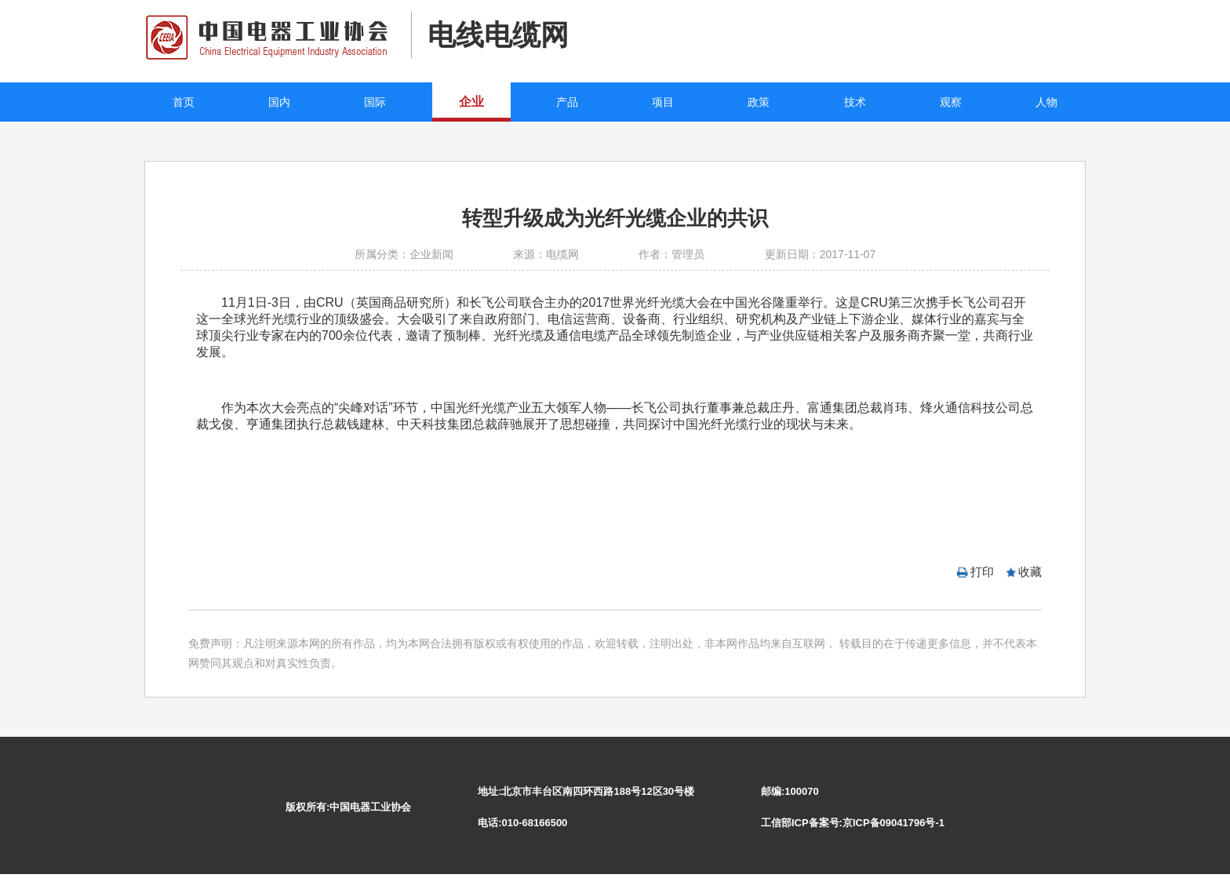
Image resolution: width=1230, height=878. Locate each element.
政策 (759, 102)
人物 (1046, 102)
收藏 (1030, 571)
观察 (951, 102)
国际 (375, 102)
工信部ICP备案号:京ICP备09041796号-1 (852, 823)
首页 (184, 102)
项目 (663, 102)
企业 (471, 101)
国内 (279, 102)
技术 (855, 102)
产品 (567, 102)
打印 (982, 571)
